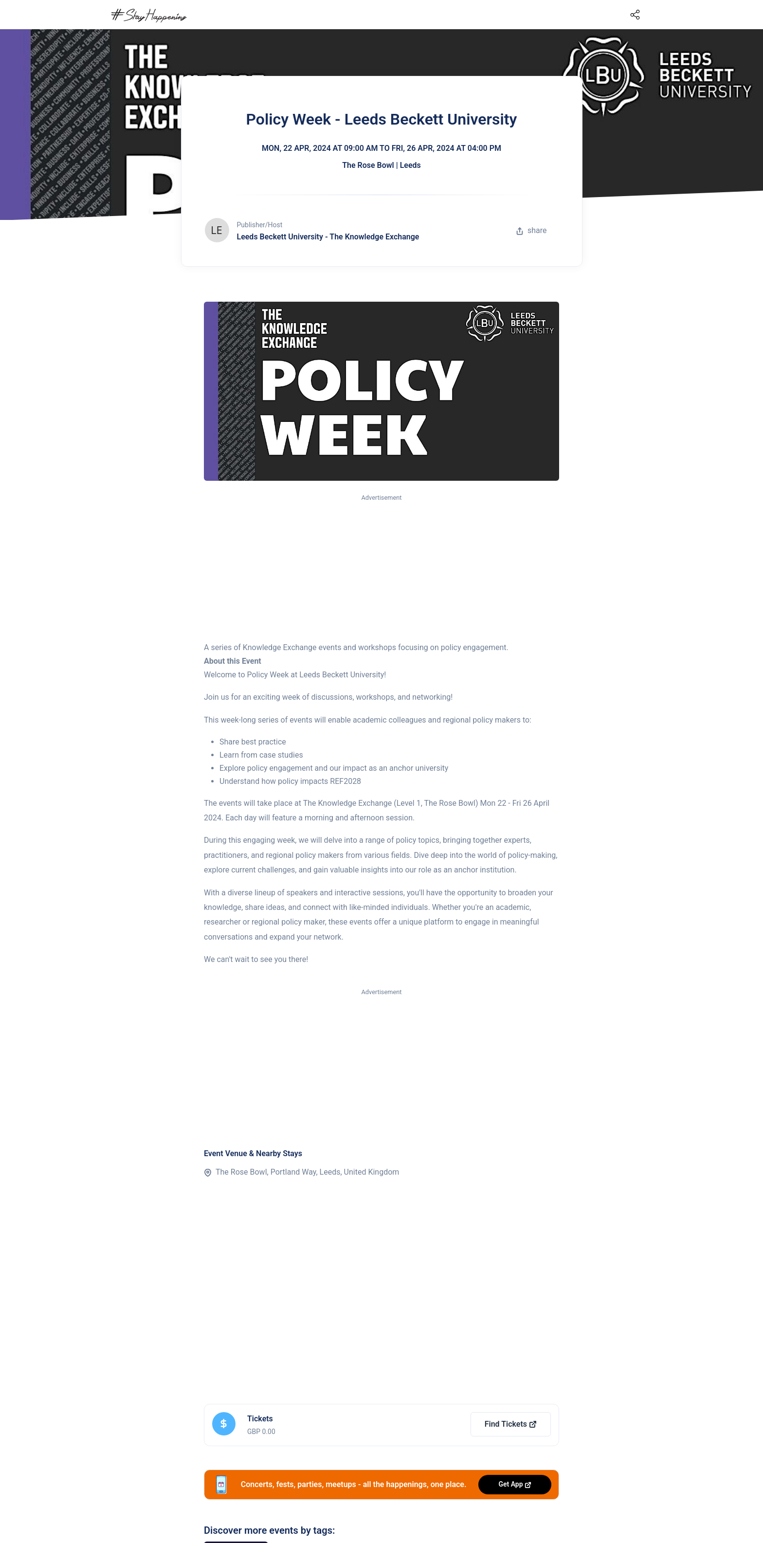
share (531, 230)
